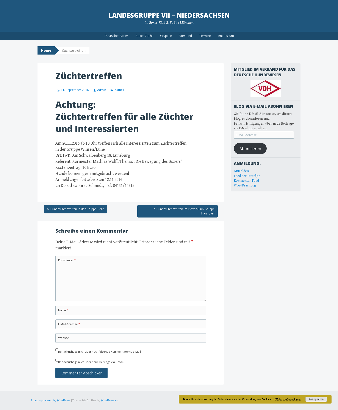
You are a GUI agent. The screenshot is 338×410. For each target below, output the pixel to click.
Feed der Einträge (247, 176)
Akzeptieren (316, 399)
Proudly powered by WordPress (50, 400)
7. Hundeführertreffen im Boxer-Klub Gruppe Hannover (184, 211)
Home (46, 50)
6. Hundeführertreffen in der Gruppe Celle (75, 209)
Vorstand (185, 36)
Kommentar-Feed (246, 181)
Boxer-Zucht (144, 36)
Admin (101, 90)
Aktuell (119, 90)
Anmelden (241, 171)
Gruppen (166, 36)
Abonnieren (250, 148)
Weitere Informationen (287, 399)
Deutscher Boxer (116, 36)
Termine (205, 36)
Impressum (226, 36)
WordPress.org (245, 185)
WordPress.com (110, 400)
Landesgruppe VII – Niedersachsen (169, 15)
